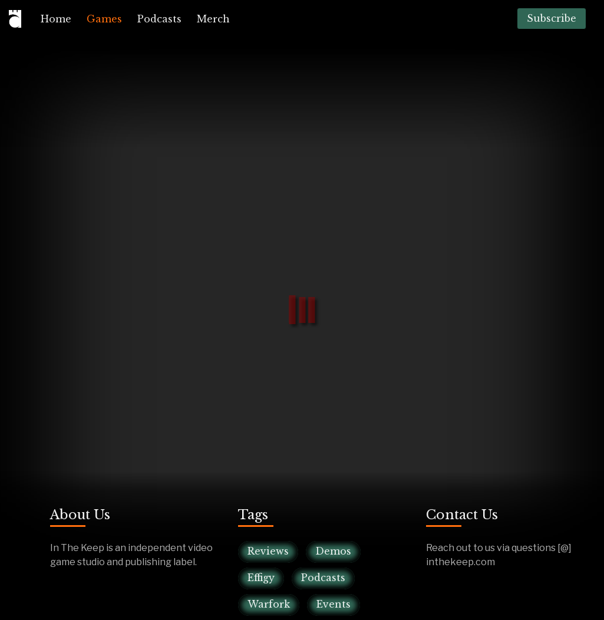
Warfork (268, 604)
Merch (213, 19)
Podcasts (159, 19)
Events (333, 604)
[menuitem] (56, 19)
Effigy (261, 577)
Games (104, 19)
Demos (333, 551)
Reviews (268, 551)
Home (56, 19)
